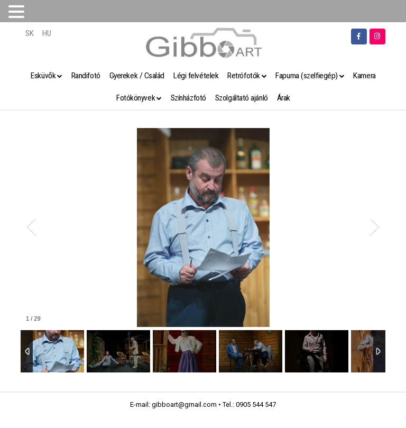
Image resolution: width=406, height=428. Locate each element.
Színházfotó (188, 98)
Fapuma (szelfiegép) (306, 75)
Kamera (364, 75)
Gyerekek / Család (136, 75)
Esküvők (43, 75)
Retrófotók (243, 75)
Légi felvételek (195, 75)
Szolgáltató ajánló (241, 98)
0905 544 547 (256, 404)
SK (29, 33)
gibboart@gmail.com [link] (184, 404)
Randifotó (85, 75)
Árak (283, 98)
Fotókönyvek (135, 98)
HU (46, 33)
